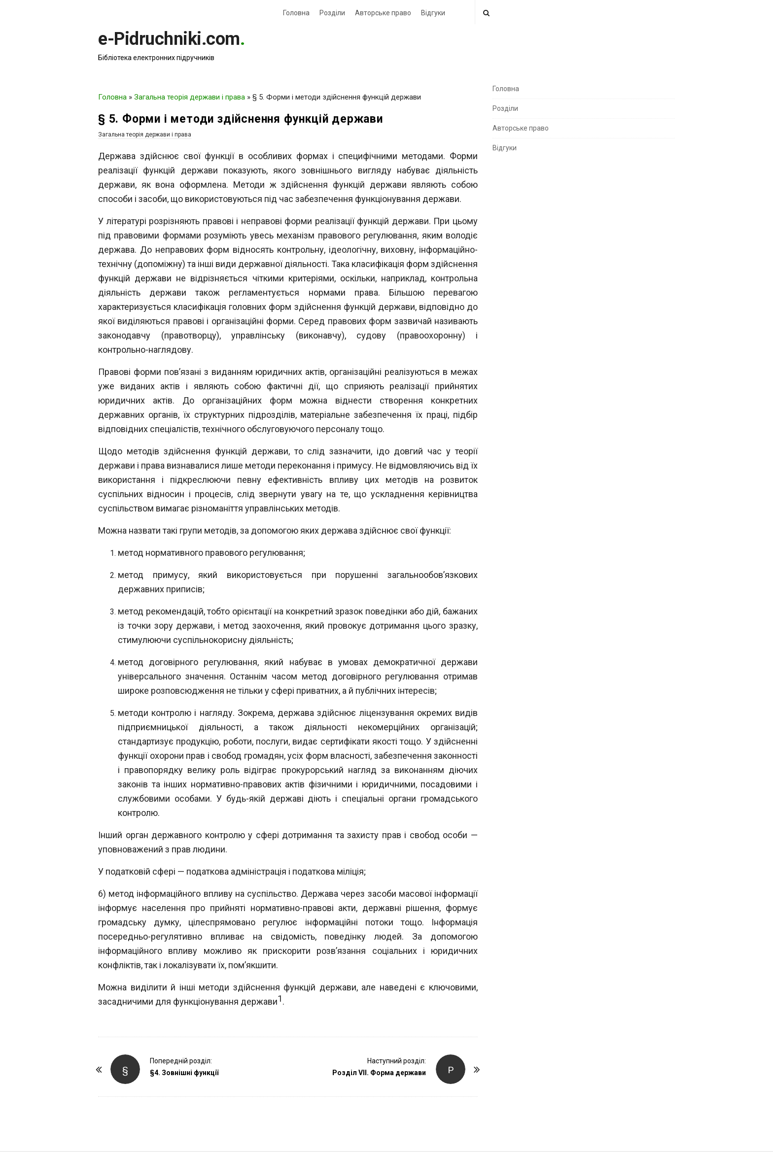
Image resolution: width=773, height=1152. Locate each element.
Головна (296, 13)
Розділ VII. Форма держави (379, 1073)
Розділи (332, 13)
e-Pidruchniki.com (169, 39)
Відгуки (433, 13)
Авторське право (383, 13)
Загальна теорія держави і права (189, 97)
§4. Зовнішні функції (184, 1073)
